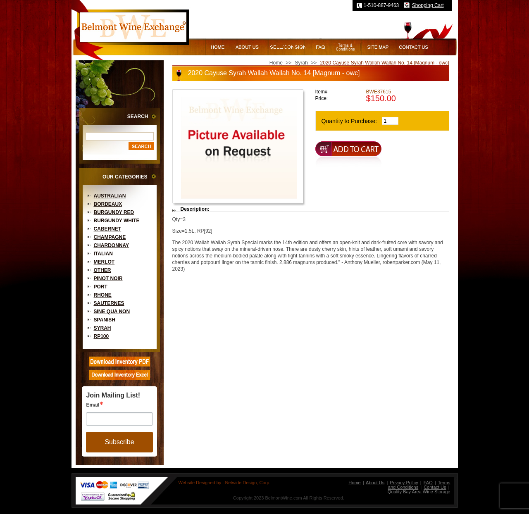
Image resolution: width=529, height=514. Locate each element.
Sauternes (109, 303)
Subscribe (119, 441)
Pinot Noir (108, 278)
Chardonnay (111, 245)
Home (276, 63)
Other (102, 270)
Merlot (104, 262)
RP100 (101, 336)
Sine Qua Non (112, 311)
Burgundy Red (114, 212)
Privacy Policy (404, 482)
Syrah (102, 328)
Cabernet (108, 229)
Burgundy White (117, 221)
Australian (110, 196)
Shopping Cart (428, 5)
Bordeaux (108, 204)
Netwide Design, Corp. (247, 482)
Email (92, 404)
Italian (103, 254)
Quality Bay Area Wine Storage (419, 491)
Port (100, 287)
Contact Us (435, 487)
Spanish (104, 320)
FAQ (428, 482)
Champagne (110, 237)
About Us (375, 482)
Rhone (103, 295)
